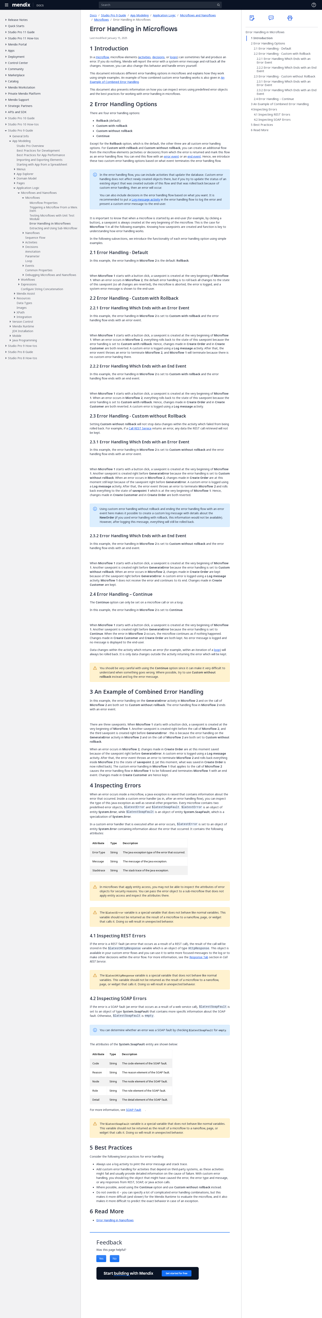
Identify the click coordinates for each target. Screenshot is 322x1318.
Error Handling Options (269, 43)
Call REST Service (140, 428)
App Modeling (139, 15)
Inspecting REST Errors (274, 114)
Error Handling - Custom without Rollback (286, 76)
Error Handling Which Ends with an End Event (286, 69)
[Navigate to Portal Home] (21, 4)
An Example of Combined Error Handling (281, 104)
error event (171, 156)
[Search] (160, 5)
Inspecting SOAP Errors (274, 119)
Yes (101, 1258)
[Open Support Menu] (314, 5)
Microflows (101, 19)
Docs (93, 15)
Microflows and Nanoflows (198, 15)
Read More (261, 130)
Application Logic (164, 15)
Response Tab (198, 957)
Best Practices (263, 125)
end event (194, 156)
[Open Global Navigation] (6, 5)
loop (217, 650)
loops (173, 57)
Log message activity (146, 199)
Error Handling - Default (274, 48)
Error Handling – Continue (276, 99)
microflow (102, 57)
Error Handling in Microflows (265, 32)
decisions (158, 57)
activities (145, 57)
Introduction (263, 38)
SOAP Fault (133, 1110)
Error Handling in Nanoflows (115, 1220)
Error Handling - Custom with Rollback (284, 53)
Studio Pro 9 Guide (113, 15)
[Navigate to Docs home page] (40, 4)
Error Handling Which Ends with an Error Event (284, 61)
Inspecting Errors (265, 109)
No (115, 1258)
